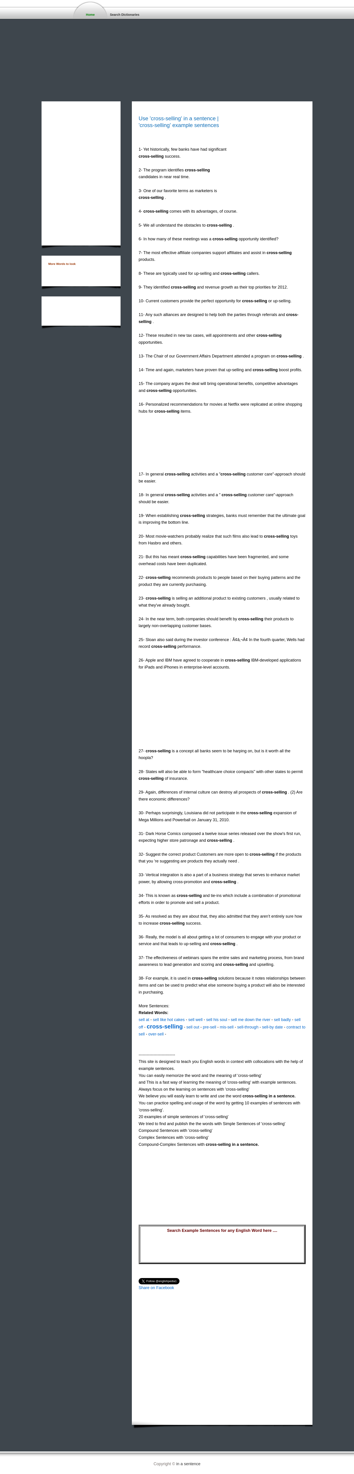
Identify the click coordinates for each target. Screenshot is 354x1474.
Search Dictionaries (125, 14)
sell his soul (216, 1019)
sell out (192, 1027)
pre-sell (209, 1027)
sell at (144, 1019)
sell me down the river (250, 1019)
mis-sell (227, 1027)
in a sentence (188, 1464)
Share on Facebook (156, 1287)
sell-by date (272, 1027)
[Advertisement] (135, 51)
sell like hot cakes (169, 1019)
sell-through (248, 1027)
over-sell (156, 1034)
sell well (195, 1019)
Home (90, 14)
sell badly (282, 1019)
